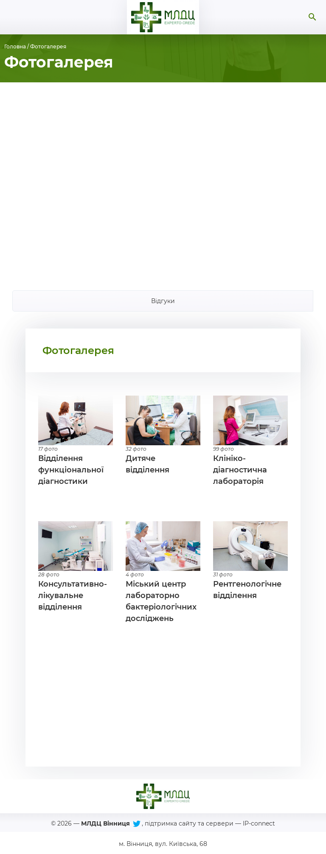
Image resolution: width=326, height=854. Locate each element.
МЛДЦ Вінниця (105, 823)
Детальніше (75, 441)
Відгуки (163, 301)
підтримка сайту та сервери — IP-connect (210, 823)
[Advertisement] (163, 180)
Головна (15, 46)
